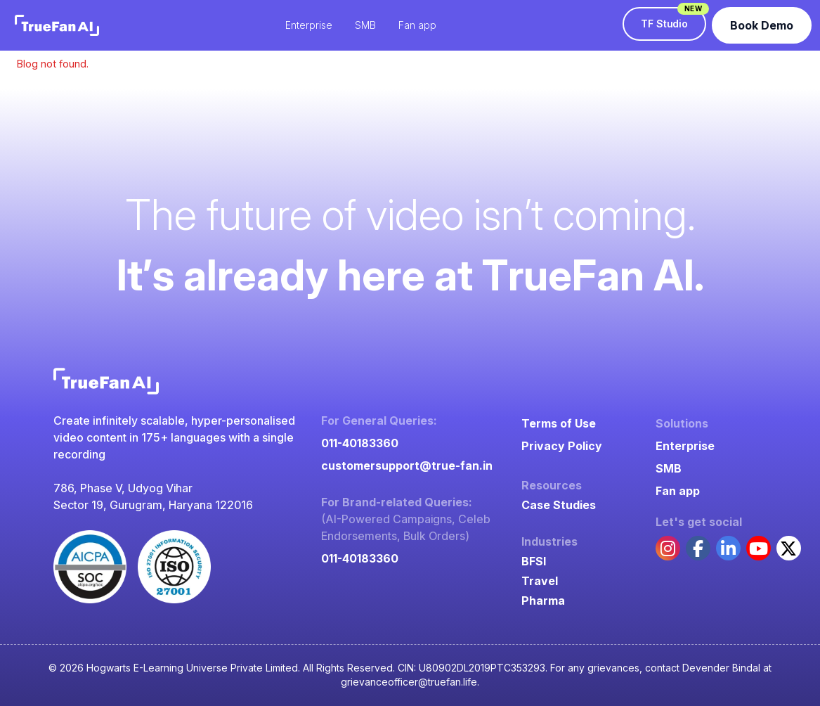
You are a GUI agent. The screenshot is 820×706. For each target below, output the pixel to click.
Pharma (543, 600)
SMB (669, 468)
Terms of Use (558, 423)
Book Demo (761, 25)
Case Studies (558, 505)
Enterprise (685, 446)
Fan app (678, 491)
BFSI (533, 561)
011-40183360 (359, 443)
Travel (539, 581)
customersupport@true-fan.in (407, 465)
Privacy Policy (561, 446)
